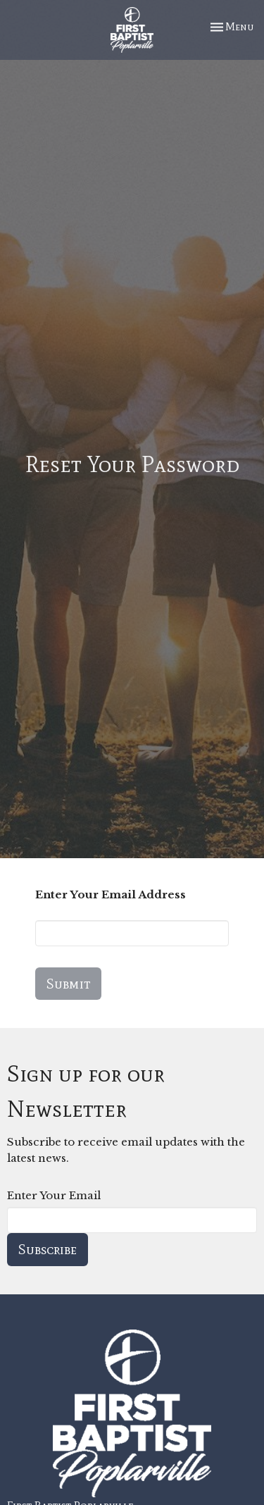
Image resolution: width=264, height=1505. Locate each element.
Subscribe (47, 1249)
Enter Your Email (54, 1195)
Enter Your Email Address (110, 894)
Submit (68, 983)
